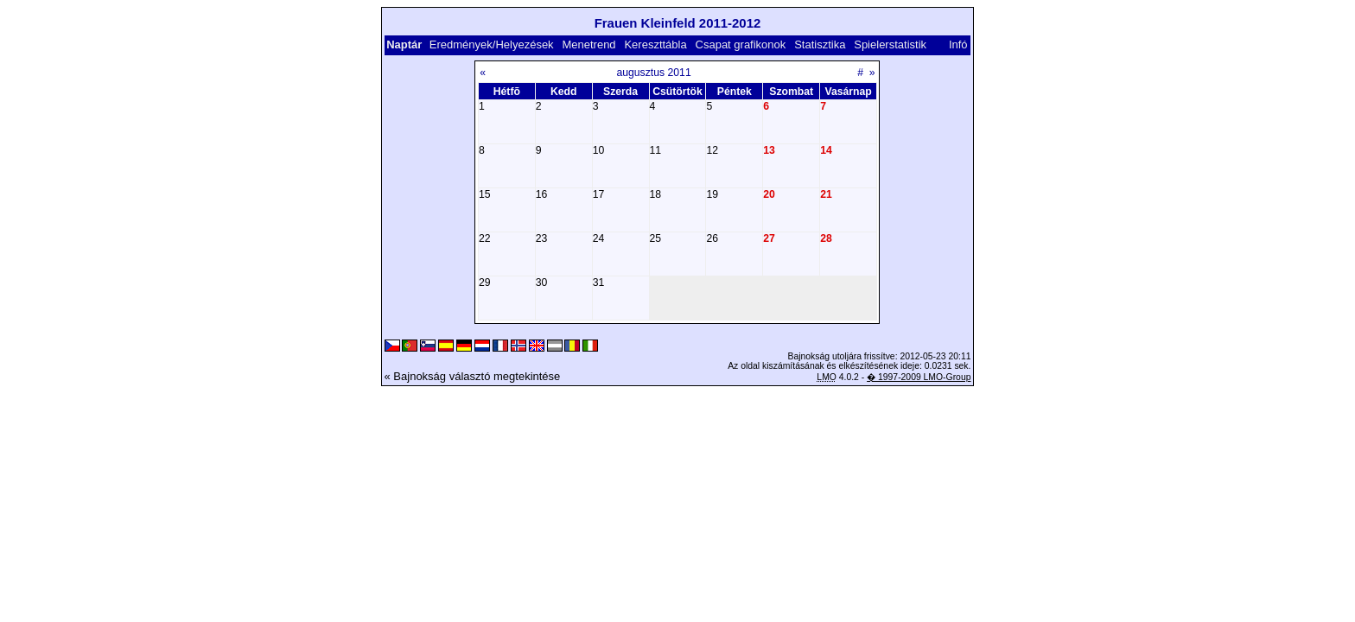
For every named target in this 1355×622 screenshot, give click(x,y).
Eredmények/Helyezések (491, 44)
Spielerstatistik (891, 44)
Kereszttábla (655, 44)
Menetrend (588, 44)
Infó (958, 44)
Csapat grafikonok (741, 44)
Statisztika (819, 44)
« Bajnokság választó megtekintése (473, 376)
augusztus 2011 (653, 73)
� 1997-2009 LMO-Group (918, 377)
